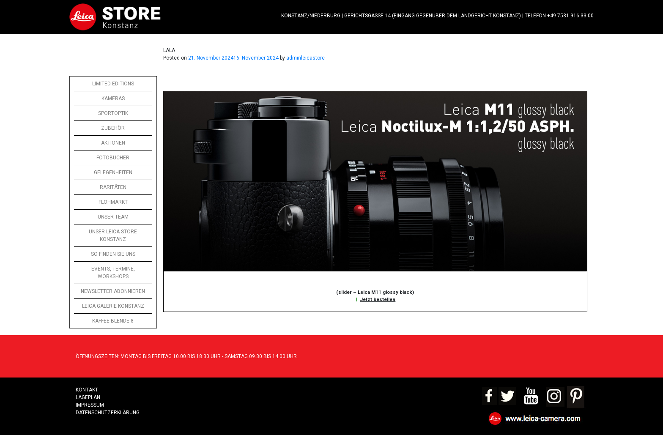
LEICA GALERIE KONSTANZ (113, 306)
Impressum (90, 405)
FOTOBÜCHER (112, 158)
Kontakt (87, 390)
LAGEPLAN (88, 397)
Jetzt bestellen (377, 299)
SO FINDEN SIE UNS (113, 254)
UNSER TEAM (113, 217)
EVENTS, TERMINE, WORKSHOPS (113, 272)
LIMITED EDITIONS (113, 84)
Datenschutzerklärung (108, 413)
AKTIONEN (113, 143)
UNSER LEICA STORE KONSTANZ (113, 235)
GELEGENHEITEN (113, 172)
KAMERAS (113, 98)
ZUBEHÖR (113, 128)
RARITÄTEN (113, 187)
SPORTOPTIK (113, 113)
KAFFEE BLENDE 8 (113, 321)
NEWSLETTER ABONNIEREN (113, 291)
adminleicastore (305, 58)
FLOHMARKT (113, 202)
